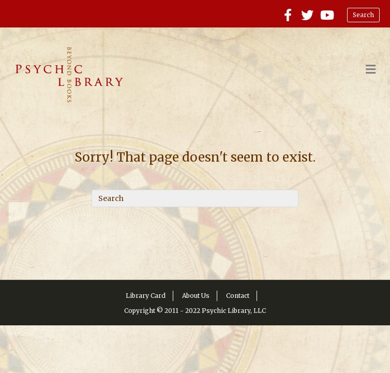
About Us (195, 295)
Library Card (146, 295)
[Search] (195, 198)
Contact (237, 295)
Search (363, 15)
